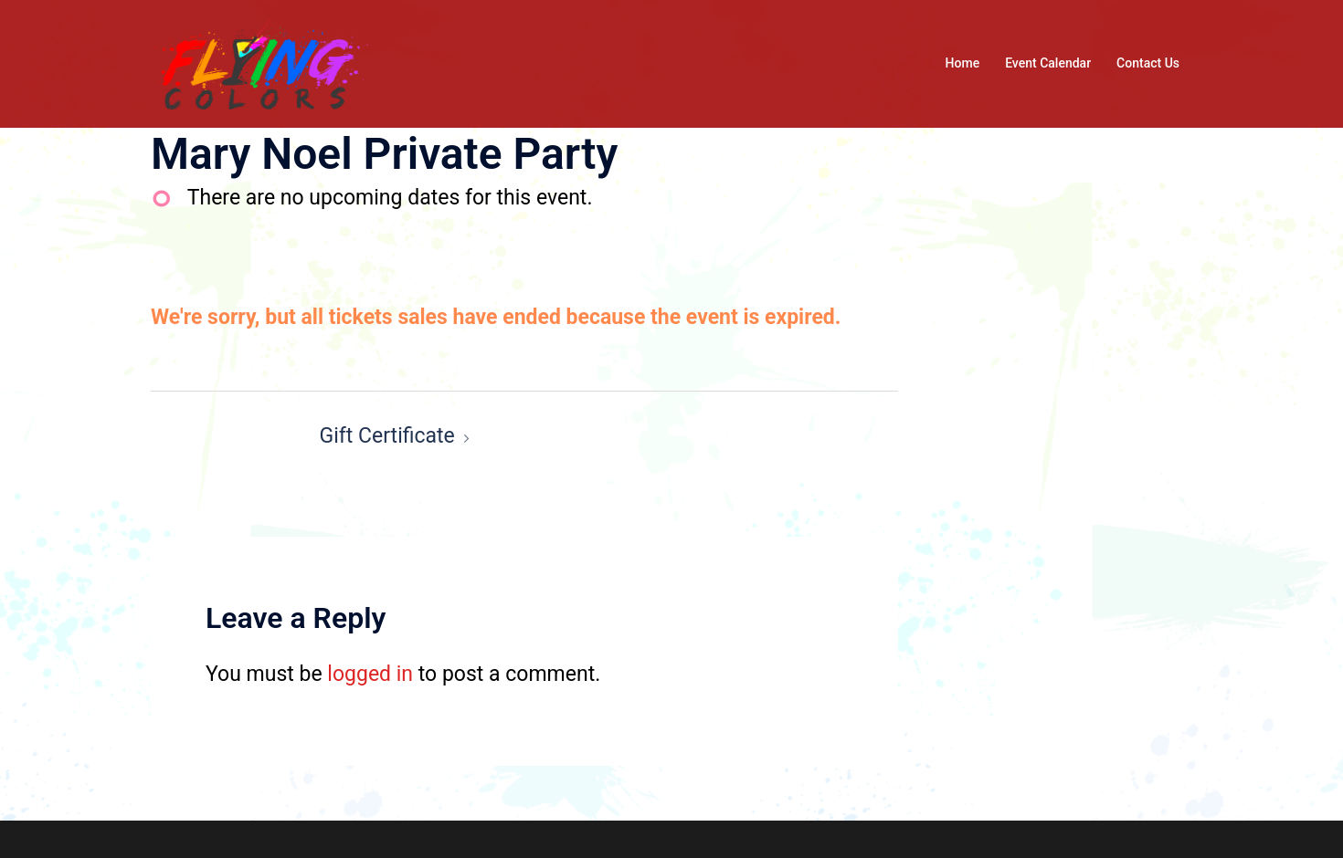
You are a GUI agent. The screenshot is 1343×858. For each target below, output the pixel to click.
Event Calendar (1048, 63)
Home (963, 63)
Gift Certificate (387, 436)
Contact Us (1147, 63)
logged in (370, 674)
